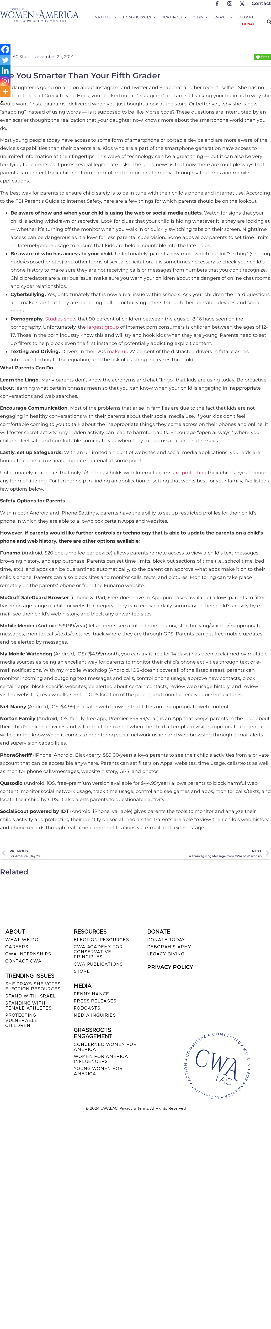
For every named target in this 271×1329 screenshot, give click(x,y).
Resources (174, 17)
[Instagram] (5, 81)
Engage (223, 17)
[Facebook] (5, 49)
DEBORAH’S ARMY (169, 946)
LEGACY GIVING (165, 953)
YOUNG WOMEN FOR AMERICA (98, 1071)
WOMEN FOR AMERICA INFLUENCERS (101, 1059)
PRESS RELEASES (95, 1001)
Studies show (61, 319)
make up (117, 351)
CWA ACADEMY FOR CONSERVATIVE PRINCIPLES (98, 951)
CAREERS (16, 946)
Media (200, 17)
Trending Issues (139, 17)
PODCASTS (87, 1008)
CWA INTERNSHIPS (28, 953)
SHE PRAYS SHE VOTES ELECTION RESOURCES (33, 986)
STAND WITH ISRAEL (30, 996)
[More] (5, 91)
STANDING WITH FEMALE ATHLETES (28, 1006)
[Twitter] (5, 60)
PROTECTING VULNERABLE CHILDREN (21, 1020)
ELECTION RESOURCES (101, 939)
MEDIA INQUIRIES (95, 1015)
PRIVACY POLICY (170, 967)
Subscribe (247, 17)
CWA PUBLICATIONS (98, 964)
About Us (105, 17)
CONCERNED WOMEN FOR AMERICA (105, 1047)
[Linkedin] (5, 70)
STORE (82, 971)
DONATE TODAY (166, 939)
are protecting (189, 473)
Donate (249, 24)
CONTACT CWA (23, 961)
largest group (103, 327)
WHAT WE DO (22, 939)
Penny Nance (91, 993)
